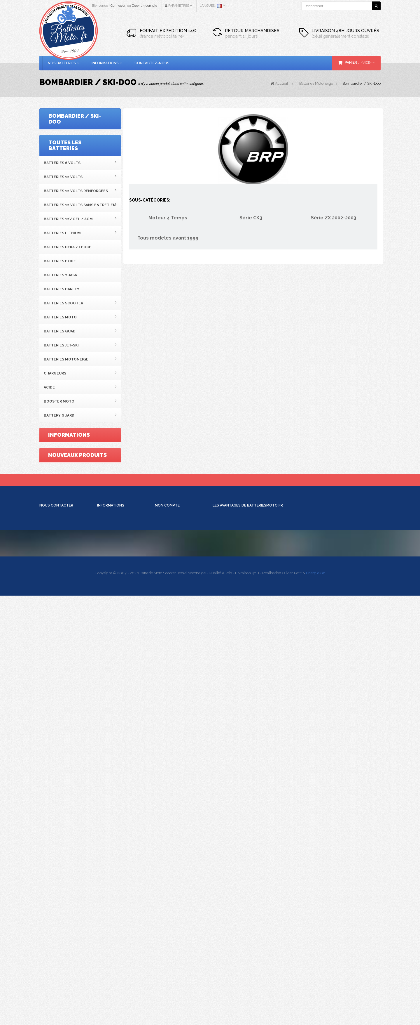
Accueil (279, 83)
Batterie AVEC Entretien (117, 859)
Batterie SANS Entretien (117, 864)
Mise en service (110, 853)
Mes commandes (170, 821)
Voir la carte (51, 904)
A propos (60, 550)
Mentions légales (69, 522)
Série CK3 (60, 150)
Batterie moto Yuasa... (87, 670)
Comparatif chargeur (115, 881)
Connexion (118, 6)
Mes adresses (166, 837)
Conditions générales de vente (81, 536)
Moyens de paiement (115, 832)
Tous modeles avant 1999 (75, 178)
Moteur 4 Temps (67, 136)
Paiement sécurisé (69, 564)
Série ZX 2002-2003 (68, 164)
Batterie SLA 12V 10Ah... (89, 631)
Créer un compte (144, 6)
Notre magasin (66, 578)
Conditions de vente (114, 837)
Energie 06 (315, 1002)
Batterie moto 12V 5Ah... (91, 709)
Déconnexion (166, 853)
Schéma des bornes (114, 875)
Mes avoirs (164, 832)
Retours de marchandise (176, 826)
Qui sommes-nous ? (114, 821)
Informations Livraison (116, 826)
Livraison (61, 508)
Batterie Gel (107, 870)
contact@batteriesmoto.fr (315, 962)
